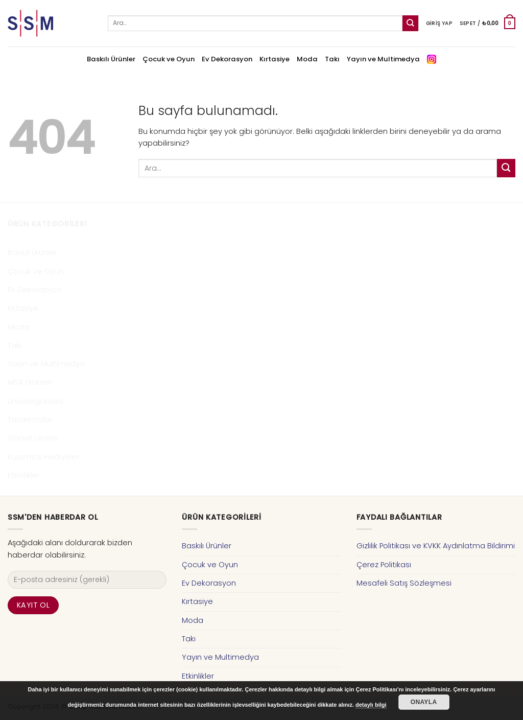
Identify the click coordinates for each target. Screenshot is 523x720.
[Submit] (410, 23)
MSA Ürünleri (30, 382)
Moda (307, 59)
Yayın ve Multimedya (383, 59)
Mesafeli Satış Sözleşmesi (403, 583)
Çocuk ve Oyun (168, 59)
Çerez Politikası (383, 565)
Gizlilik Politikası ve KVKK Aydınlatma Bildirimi (435, 546)
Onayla (424, 702)
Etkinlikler (24, 475)
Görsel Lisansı (33, 438)
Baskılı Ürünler (111, 59)
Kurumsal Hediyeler (43, 457)
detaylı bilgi (371, 705)
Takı (332, 59)
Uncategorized (35, 401)
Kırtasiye (274, 59)
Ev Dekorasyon (227, 59)
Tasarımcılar (30, 419)
